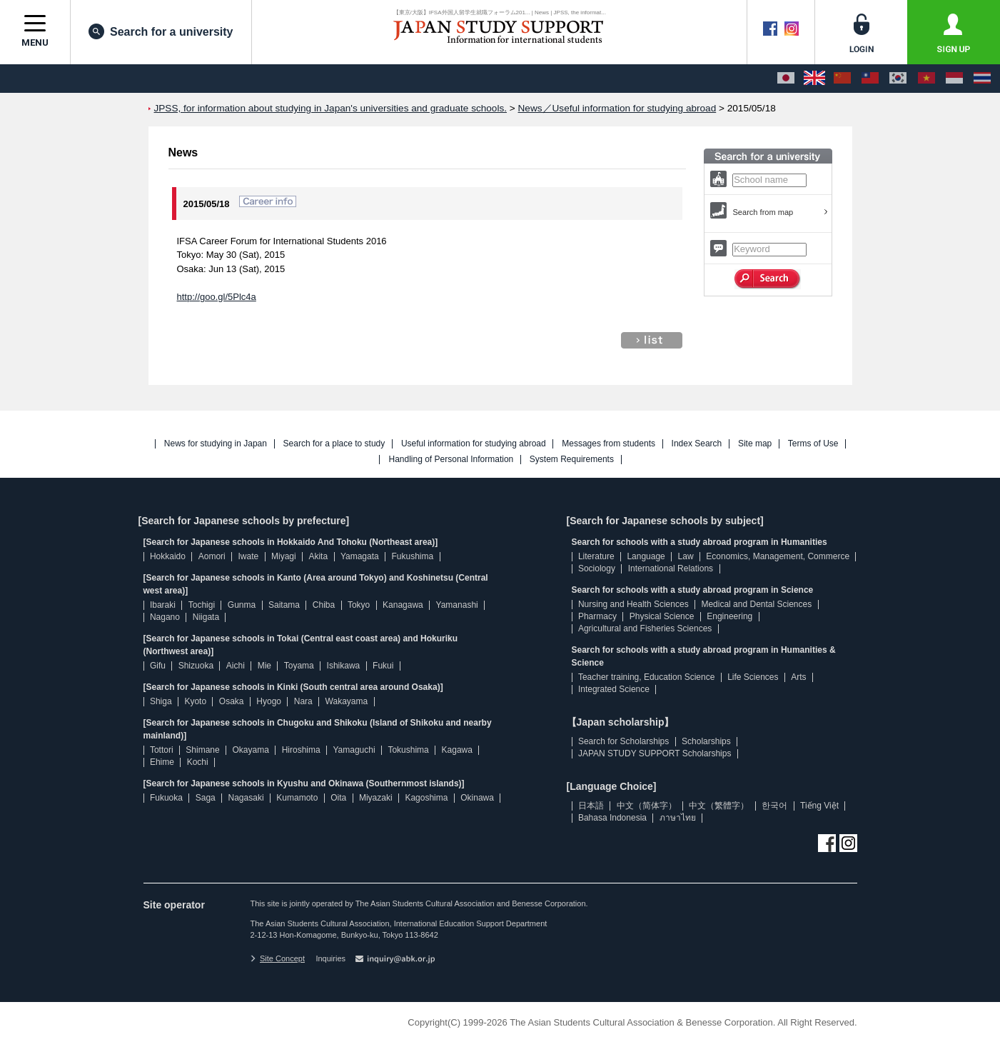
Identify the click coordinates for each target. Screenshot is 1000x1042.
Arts (798, 677)
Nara (303, 701)
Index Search (697, 444)
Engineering (729, 616)
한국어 (774, 806)
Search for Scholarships (623, 741)
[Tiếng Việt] (926, 78)
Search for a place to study (334, 444)
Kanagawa (403, 605)
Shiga (161, 701)
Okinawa (477, 798)
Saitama (284, 605)
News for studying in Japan (215, 444)
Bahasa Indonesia (612, 818)
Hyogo (268, 701)
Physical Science (662, 616)
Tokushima (408, 750)
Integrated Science (614, 689)
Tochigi (201, 605)
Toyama (299, 666)
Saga (206, 798)
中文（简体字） (647, 806)
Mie (264, 666)
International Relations (670, 568)
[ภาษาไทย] (982, 78)
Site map (755, 444)
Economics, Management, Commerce (777, 556)
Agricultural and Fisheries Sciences (645, 628)
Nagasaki (246, 798)
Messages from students (608, 444)
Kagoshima (426, 798)
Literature (596, 556)
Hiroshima (301, 750)
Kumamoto (297, 798)
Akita (318, 556)
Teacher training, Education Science (646, 677)
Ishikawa (343, 666)
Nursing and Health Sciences (633, 604)
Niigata (206, 617)
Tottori (161, 750)
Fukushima (413, 556)
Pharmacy (597, 616)
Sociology (596, 568)
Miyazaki (376, 798)
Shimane (202, 750)
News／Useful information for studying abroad (617, 108)
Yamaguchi (354, 750)
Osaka (231, 701)
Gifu (158, 666)
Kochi (197, 762)
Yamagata (359, 556)
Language (646, 556)
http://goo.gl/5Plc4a (216, 296)
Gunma (242, 605)
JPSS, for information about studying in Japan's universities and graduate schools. (330, 108)
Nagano (165, 617)
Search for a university (161, 31)
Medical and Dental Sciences (756, 604)
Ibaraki (163, 605)
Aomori (212, 556)
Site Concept (278, 958)
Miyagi (283, 556)
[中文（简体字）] (842, 78)
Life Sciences (752, 677)
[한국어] (898, 78)
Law (686, 556)
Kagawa (457, 750)
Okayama (251, 750)
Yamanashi (457, 605)
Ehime (162, 762)
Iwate (248, 556)
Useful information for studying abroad (473, 444)
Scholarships (706, 741)
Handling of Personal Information (450, 459)
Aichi (235, 666)
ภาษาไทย (678, 818)
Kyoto (195, 701)
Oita (338, 798)
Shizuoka (195, 666)
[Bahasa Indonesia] (954, 78)
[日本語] (786, 78)
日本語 (591, 806)
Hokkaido (168, 556)
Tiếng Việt (819, 806)
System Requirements (572, 459)
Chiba (324, 605)
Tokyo (359, 605)
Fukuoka (166, 798)
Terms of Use (813, 444)
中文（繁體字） (719, 806)
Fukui (383, 666)
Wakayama (346, 701)
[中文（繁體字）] (870, 78)
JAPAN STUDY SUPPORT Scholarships (655, 753)
